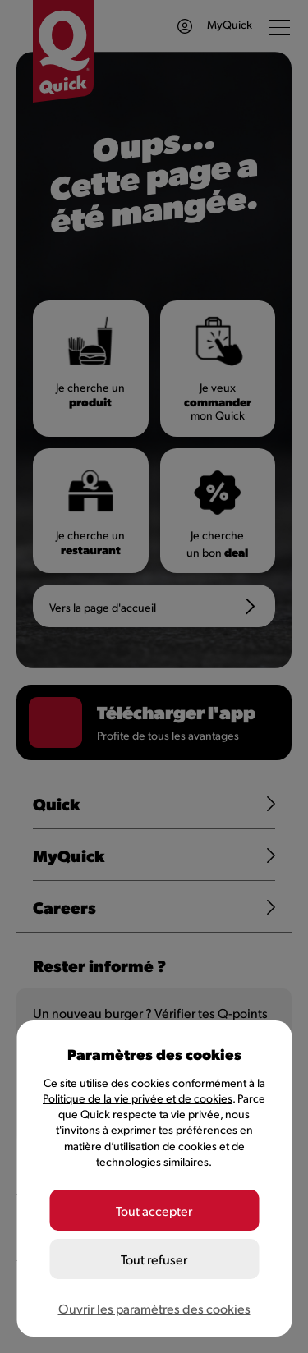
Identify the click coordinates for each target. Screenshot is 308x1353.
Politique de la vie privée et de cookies (137, 1098)
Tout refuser (154, 1259)
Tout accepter (154, 1210)
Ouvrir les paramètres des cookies (154, 1308)
